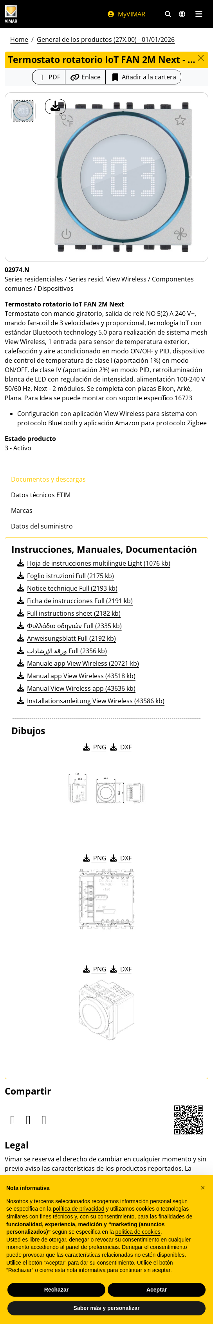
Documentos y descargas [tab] (48, 479)
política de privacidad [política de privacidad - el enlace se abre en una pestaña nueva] (79, 1209)
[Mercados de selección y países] (182, 14)
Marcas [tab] (21, 510)
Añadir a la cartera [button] (143, 77)
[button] (203, 1187)
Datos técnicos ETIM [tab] (40, 495)
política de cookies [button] (138, 1232)
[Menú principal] (198, 14)
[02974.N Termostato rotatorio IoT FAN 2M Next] (23, 111)
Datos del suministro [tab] (42, 526)
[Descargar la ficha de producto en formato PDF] (48, 77)
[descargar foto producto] (55, 106)
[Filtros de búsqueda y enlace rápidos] (168, 14)
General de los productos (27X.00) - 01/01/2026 (106, 39)
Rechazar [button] (56, 1289)
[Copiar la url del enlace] (85, 77)
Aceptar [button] (156, 1289)
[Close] (201, 58)
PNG (94, 747)
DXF (120, 747)
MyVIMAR (126, 14)
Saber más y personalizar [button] (107, 1308)
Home (19, 39)
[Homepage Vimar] (11, 14)
